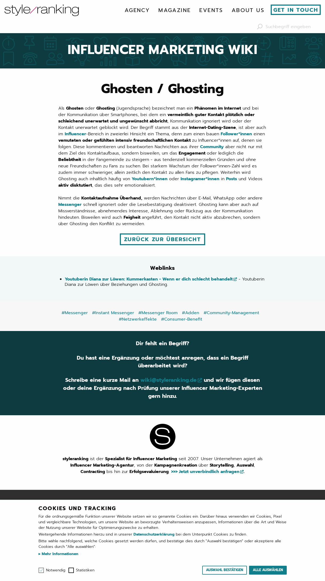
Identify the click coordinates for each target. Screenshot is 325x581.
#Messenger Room (158, 312)
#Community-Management (231, 312)
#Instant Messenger (113, 312)
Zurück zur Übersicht (162, 239)
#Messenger (75, 312)
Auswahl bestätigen (224, 569)
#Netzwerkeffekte (138, 319)
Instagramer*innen (200, 179)
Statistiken (85, 570)
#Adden (190, 312)
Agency (137, 10)
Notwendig (55, 570)
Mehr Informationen (59, 554)
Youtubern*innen (149, 179)
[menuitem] (137, 10)
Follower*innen (236, 134)
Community (212, 147)
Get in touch (295, 10)
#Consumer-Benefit (181, 319)
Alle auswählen (268, 569)
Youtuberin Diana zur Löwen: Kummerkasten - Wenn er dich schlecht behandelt (149, 279)
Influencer (75, 134)
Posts (231, 179)
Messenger (70, 204)
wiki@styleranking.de (168, 380)
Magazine (174, 10)
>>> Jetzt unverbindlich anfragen (205, 471)
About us (248, 10)
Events (211, 10)
